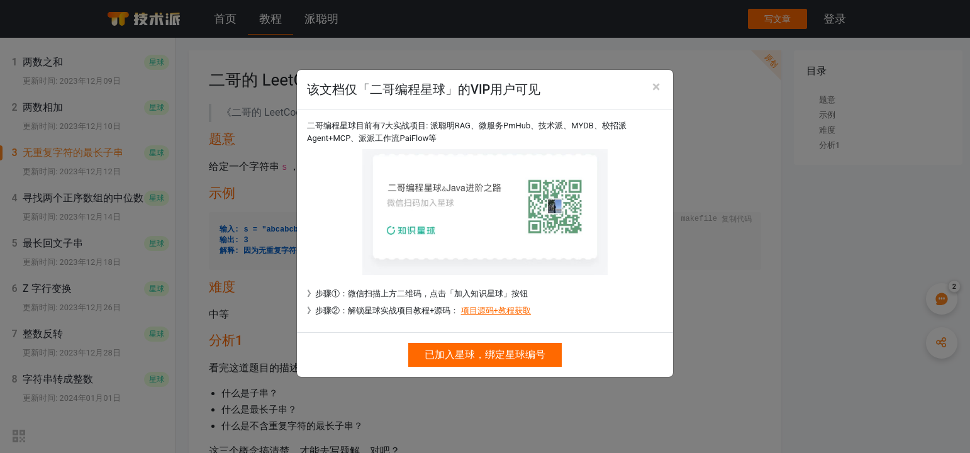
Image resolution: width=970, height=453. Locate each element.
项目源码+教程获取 (496, 310)
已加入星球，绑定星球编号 (485, 355)
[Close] (656, 87)
